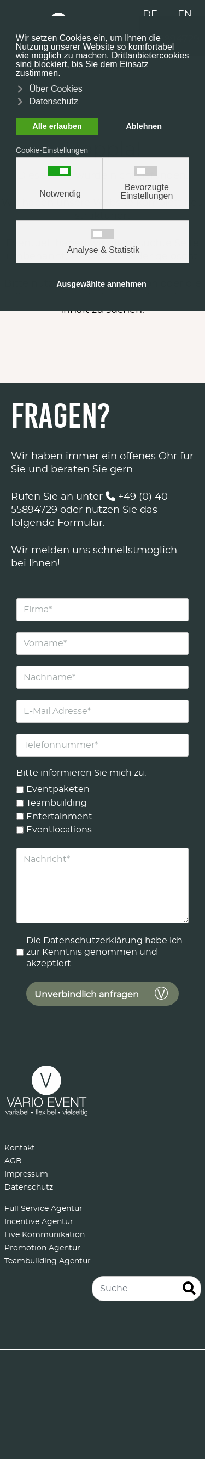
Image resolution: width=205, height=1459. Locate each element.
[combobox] (146, 1288)
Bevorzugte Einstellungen (146, 191)
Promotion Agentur (42, 1248)
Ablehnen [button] (144, 126)
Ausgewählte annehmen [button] (101, 284)
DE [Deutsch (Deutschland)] (150, 15)
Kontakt (19, 1148)
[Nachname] (102, 677)
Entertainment (59, 816)
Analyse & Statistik (103, 250)
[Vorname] (102, 643)
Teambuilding (56, 803)
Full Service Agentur (43, 1209)
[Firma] (102, 609)
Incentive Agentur (38, 1222)
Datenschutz (28, 1187)
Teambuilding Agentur (47, 1261)
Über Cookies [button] (56, 88)
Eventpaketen (58, 789)
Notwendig (60, 194)
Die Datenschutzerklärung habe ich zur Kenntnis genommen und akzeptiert (104, 952)
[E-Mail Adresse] (102, 711)
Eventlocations (59, 829)
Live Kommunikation (44, 1235)
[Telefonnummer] (102, 745)
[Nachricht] (102, 885)
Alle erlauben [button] (56, 126)
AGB (13, 1161)
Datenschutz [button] (54, 101)
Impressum (26, 1174)
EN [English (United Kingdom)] (185, 15)
